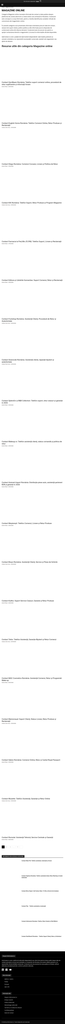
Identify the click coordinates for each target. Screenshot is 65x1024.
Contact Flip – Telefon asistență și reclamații (34, 906)
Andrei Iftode (5, 86)
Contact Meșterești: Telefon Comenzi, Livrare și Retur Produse (27, 523)
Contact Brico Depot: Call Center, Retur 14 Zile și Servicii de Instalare (40, 891)
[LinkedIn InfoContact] (3, 970)
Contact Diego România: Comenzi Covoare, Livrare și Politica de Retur (30, 164)
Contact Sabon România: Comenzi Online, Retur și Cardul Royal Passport (31, 760)
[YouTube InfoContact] (10, 970)
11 (17, 847)
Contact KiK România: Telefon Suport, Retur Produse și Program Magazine (32, 203)
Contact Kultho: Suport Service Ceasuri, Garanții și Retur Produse (28, 601)
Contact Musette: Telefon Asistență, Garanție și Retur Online (26, 799)
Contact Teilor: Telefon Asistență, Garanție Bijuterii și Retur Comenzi (29, 639)
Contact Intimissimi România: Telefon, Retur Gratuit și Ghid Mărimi (40, 921)
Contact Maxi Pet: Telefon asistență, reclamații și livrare (37, 860)
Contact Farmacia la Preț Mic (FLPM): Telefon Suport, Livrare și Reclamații (31, 241)
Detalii (37, 1)
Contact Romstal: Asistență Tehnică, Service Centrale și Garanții (27, 837)
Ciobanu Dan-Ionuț (6, 127)
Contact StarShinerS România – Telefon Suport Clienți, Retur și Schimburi (41, 936)
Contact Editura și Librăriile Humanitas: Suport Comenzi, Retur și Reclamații (32, 280)
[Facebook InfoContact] (7, 970)
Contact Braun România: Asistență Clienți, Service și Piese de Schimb (29, 562)
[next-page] (21, 847)
